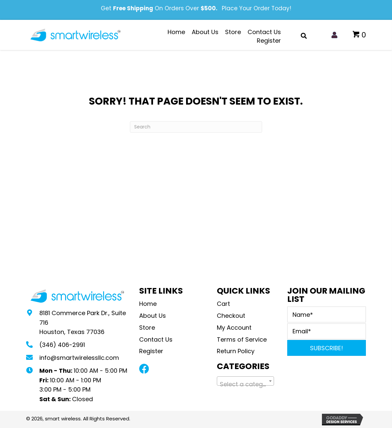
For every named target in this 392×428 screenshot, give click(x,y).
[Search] (196, 127)
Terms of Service (242, 339)
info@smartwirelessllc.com (79, 358)
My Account (234, 327)
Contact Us (156, 339)
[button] (144, 369)
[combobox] (245, 381)
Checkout (231, 315)
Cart (223, 304)
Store (147, 327)
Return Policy (236, 351)
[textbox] (245, 384)
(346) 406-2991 (62, 345)
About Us (152, 315)
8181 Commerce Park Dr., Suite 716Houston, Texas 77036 (82, 322)
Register (151, 351)
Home (148, 304)
